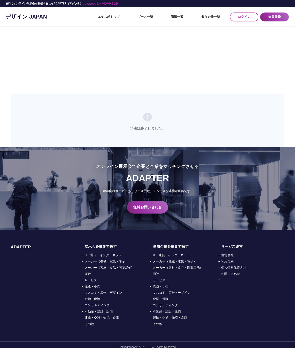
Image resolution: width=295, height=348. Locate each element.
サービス (91, 275)
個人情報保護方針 (233, 263)
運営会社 (227, 250)
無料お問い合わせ (147, 202)
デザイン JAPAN (26, 14)
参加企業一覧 (214, 14)
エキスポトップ (144, 14)
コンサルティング (97, 300)
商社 (88, 269)
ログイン (244, 14)
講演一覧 (191, 14)
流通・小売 (92, 281)
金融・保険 (92, 294)
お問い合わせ (230, 269)
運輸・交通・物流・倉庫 (102, 313)
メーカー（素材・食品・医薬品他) (109, 263)
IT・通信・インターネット (103, 250)
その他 (89, 319)
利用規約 (227, 256)
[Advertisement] (147, 55)
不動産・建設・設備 (99, 306)
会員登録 (275, 14)
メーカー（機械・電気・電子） (106, 256)
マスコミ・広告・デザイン (103, 288)
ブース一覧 (170, 14)
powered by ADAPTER (101, 3)
